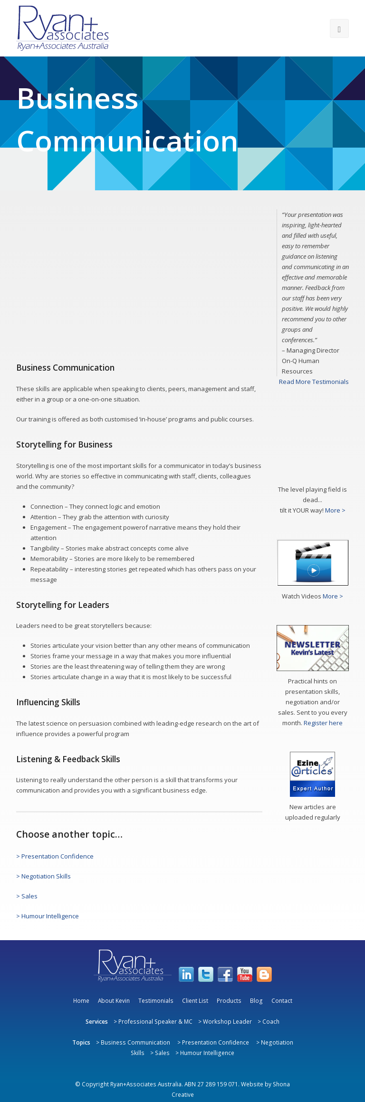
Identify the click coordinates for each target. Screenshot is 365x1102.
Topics (81, 1042)
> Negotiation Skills (43, 876)
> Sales (27, 896)
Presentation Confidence (215, 1042)
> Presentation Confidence (55, 856)
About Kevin (114, 1000)
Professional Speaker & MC (155, 1021)
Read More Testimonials (314, 381)
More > (335, 510)
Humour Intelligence (207, 1052)
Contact (281, 1000)
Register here (323, 723)
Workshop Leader (227, 1021)
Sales (162, 1052)
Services (97, 1021)
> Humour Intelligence (47, 916)
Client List (195, 1000)
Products (229, 1000)
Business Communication (135, 1042)
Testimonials (155, 1000)
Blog (256, 1000)
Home (81, 1000)
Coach (270, 1021)
